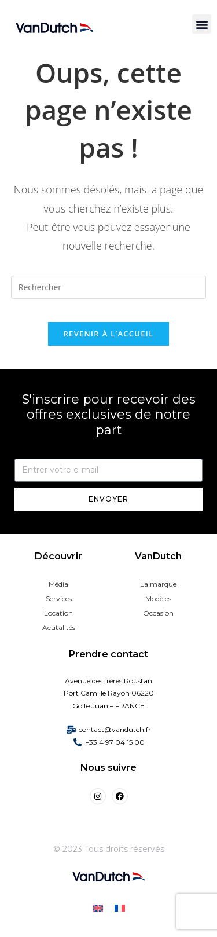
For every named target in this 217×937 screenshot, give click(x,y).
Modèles (158, 598)
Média (58, 584)
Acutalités (58, 627)
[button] (201, 24)
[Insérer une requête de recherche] (109, 287)
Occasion (158, 613)
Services (59, 598)
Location (58, 613)
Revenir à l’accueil (108, 333)
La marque (158, 584)
